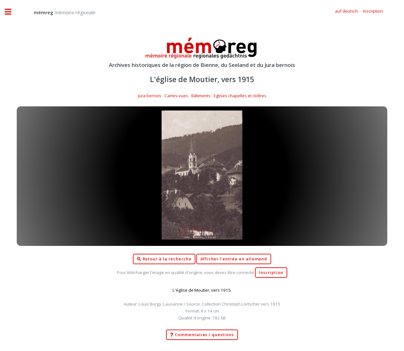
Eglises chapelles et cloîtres (240, 95)
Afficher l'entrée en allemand (233, 259)
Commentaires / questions (202, 335)
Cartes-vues (176, 95)
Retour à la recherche (164, 259)
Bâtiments (201, 95)
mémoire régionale (58, 12)
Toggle (11, 12)
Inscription (271, 273)
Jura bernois (149, 95)
